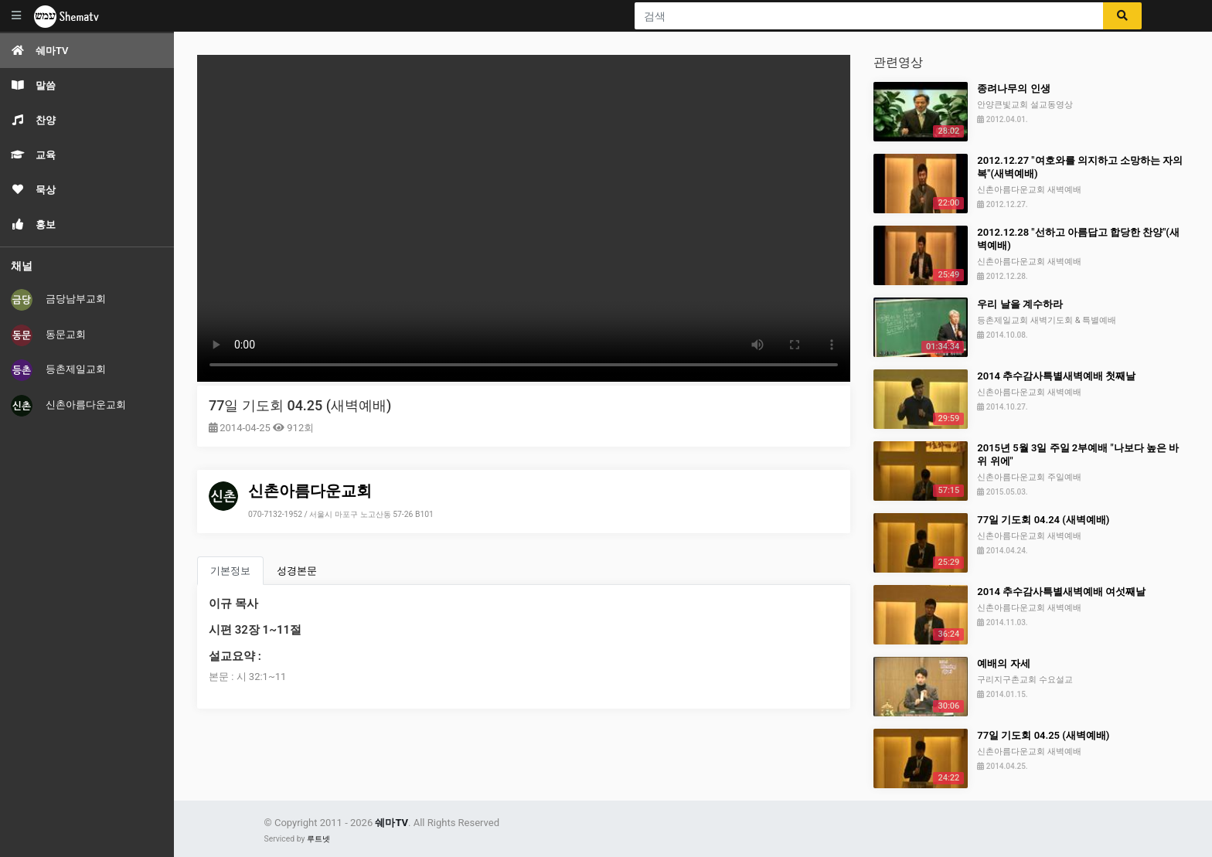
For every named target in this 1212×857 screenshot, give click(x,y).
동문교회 (48, 335)
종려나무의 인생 (1013, 88)
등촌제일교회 (58, 370)
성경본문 (297, 570)
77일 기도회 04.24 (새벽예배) (1043, 519)
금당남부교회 (58, 300)
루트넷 (318, 839)
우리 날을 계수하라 (1019, 304)
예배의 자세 (1003, 663)
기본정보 (230, 570)
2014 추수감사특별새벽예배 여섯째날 (1061, 591)
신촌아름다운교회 (68, 406)
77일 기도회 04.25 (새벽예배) (300, 405)
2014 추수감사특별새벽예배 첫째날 (1056, 376)
